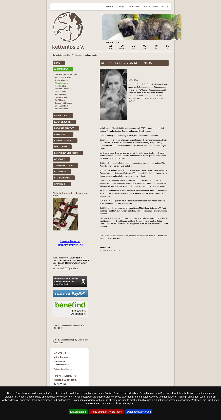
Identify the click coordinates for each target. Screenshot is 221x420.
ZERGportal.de (60, 257)
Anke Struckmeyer (63, 77)
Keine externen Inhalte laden (106, 411)
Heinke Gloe (60, 86)
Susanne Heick (62, 106)
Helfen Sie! (60, 172)
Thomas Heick (61, 109)
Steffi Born (60, 100)
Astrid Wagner (61, 80)
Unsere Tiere (61, 116)
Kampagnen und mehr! (66, 153)
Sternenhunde (62, 178)
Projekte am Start (64, 128)
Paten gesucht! (62, 122)
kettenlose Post (63, 141)
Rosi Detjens (61, 92)
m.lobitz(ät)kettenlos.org (110, 250)
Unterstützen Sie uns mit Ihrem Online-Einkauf (66, 281)
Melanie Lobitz (61, 83)
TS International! (63, 165)
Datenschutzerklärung (139, 411)
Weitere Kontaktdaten (63, 369)
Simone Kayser (62, 97)
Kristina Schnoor (62, 89)
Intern (165, 7)
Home (57, 63)
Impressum (135, 7)
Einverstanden (78, 411)
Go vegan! (59, 159)
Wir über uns (77, 55)
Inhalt (109, 7)
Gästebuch (60, 184)
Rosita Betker (61, 94)
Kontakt (121, 7)
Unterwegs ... (61, 134)
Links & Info (60, 147)
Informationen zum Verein (66, 74)
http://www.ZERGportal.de (65, 268)
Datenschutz (151, 7)
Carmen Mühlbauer (63, 103)
